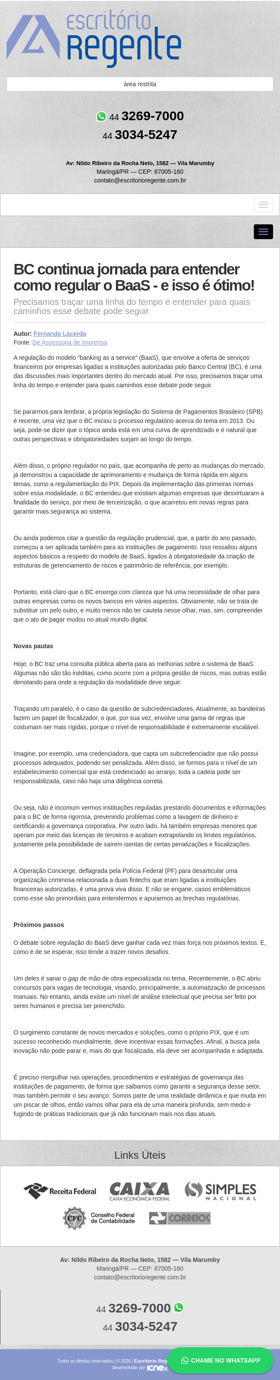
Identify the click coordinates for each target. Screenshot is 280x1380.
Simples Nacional (220, 1191)
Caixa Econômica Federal (140, 1191)
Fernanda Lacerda (60, 333)
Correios (180, 1218)
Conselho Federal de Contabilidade (99, 1218)
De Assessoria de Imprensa (70, 342)
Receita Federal (59, 1191)
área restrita (140, 84)
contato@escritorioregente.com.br (140, 180)
